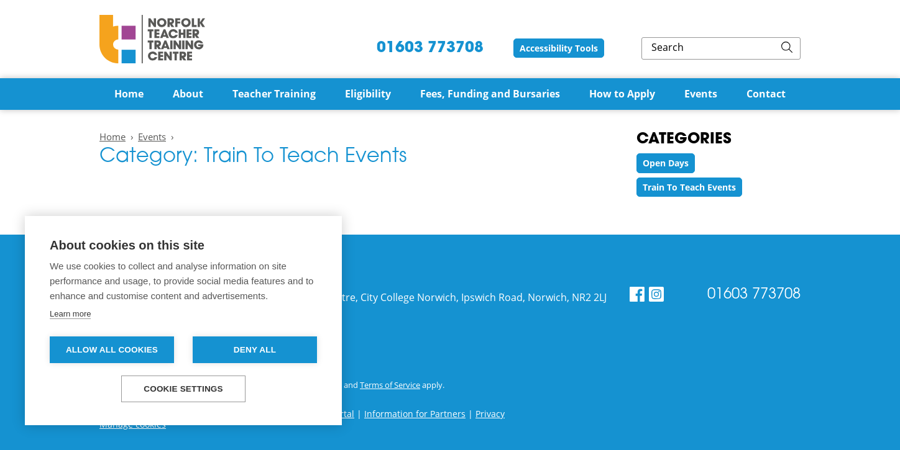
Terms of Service (390, 384)
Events (152, 136)
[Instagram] (656, 294)
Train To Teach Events (689, 187)
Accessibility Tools (641, 48)
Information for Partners (415, 414)
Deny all (255, 349)
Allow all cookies (112, 349)
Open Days (666, 163)
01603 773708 (502, 48)
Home (112, 136)
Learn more (70, 313)
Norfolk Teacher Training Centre (152, 39)
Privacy (490, 414)
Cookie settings (183, 389)
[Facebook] (637, 294)
